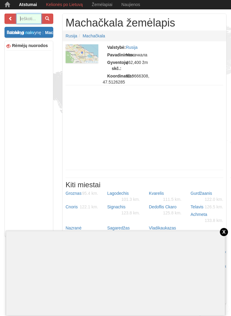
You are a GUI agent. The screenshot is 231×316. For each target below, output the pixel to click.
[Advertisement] (28, 142)
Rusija (71, 35)
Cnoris (82, 207)
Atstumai (28, 4)
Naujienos (131, 4)
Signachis (123, 210)
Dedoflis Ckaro (165, 210)
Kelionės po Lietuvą (64, 4)
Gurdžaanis (207, 196)
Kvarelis (165, 196)
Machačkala (94, 35)
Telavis (207, 207)
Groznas (82, 193)
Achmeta (207, 217)
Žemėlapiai (102, 4)
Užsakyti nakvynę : (30, 32)
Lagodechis (123, 196)
